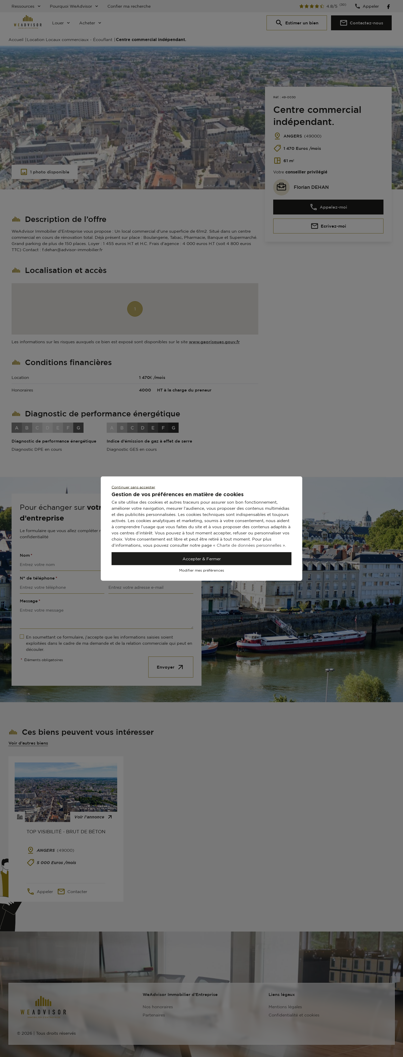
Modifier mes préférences (201, 570)
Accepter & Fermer (201, 558)
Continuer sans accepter (133, 487)
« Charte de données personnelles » (249, 545)
